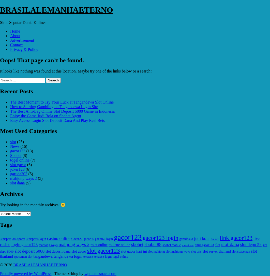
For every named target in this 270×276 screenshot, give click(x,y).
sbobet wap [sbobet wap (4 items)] (188, 245)
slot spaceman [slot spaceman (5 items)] (241, 251)
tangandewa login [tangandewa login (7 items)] (68, 256)
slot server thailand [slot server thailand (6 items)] (217, 251)
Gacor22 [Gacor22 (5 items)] (77, 239)
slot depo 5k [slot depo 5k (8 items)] (251, 244)
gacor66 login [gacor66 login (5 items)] (104, 239)
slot (13, 142)
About (15, 36)
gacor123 (17, 151)
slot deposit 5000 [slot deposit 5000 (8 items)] (29, 251)
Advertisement (22, 40)
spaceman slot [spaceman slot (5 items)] (23, 256)
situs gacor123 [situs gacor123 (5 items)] (204, 245)
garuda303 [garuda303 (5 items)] (186, 239)
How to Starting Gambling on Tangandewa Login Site (54, 107)
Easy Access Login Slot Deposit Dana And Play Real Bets (57, 120)
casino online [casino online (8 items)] (58, 238)
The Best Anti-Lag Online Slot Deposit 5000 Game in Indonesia (62, 111)
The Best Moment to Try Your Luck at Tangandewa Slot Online (62, 102)
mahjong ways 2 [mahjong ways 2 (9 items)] (73, 244)
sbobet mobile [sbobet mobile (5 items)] (171, 245)
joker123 (17, 169)
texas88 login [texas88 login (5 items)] (103, 256)
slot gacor (18, 165)
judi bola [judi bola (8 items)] (201, 238)
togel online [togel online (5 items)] (120, 256)
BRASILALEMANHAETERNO (56, 9)
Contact (16, 45)
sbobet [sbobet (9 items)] (137, 244)
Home (15, 31)
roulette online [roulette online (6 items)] (119, 245)
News (14, 146)
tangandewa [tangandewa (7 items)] (43, 256)
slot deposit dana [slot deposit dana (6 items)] (58, 251)
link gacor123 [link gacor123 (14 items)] (236, 238)
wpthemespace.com (100, 273)
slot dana (17, 183)
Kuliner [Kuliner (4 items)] (215, 239)
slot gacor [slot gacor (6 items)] (78, 251)
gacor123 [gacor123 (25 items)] (128, 237)
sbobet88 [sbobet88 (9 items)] (152, 244)
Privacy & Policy (24, 49)
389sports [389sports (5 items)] (18, 239)
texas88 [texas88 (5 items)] (88, 256)
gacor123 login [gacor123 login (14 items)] (160, 238)
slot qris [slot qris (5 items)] (196, 251)
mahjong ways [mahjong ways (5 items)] (48, 245)
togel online (19, 160)
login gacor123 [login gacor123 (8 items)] (24, 244)
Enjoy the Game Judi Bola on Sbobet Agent (45, 116)
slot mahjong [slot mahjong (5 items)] (156, 251)
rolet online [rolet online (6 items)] (99, 245)
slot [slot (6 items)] (217, 245)
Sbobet (15, 155)
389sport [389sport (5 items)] (5, 239)
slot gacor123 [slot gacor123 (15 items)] (103, 250)
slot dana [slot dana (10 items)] (230, 244)
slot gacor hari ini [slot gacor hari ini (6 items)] (134, 251)
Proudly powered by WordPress (25, 273)
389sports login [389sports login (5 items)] (36, 239)
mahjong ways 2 (23, 178)
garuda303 (18, 174)
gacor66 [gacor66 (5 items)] (88, 239)
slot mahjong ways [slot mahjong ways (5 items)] (178, 251)
